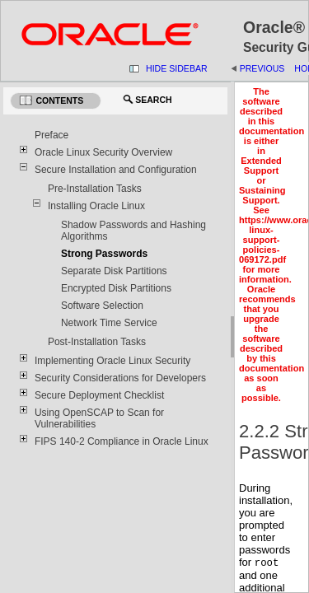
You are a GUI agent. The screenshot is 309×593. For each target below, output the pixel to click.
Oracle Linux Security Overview (103, 152)
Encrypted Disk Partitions (116, 288)
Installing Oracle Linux (96, 206)
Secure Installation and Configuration (116, 169)
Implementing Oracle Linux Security (112, 361)
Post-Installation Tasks (97, 342)
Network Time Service (109, 323)
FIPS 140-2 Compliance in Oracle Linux (121, 441)
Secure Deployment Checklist (99, 395)
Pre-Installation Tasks (95, 188)
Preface (51, 135)
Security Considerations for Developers (120, 378)
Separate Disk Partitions (114, 271)
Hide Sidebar (177, 68)
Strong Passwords (104, 253)
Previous (262, 68)
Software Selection (102, 305)
